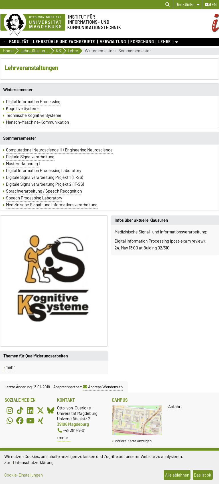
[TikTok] (20, 410)
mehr (10, 367)
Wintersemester (99, 51)
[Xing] (40, 420)
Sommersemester (134, 51)
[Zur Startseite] (33, 24)
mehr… (64, 437)
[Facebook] (20, 420)
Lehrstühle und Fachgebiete (64, 41)
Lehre (164, 41)
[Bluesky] (51, 410)
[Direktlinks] (187, 4)
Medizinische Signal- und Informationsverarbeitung (52, 204)
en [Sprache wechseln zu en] (211, 4)
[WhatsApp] (10, 420)
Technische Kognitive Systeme (33, 115)
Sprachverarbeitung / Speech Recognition (44, 191)
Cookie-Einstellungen (23, 475)
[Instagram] (10, 410)
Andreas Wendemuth (103, 386)
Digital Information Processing (33, 101)
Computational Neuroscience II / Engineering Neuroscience (59, 150)
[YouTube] (30, 420)
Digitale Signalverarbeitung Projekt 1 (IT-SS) (44, 177)
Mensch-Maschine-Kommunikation (37, 122)
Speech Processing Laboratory (34, 198)
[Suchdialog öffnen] (167, 4)
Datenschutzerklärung (33, 462)
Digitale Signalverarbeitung (30, 156)
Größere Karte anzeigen (132, 441)
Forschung (142, 41)
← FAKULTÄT (16, 41)
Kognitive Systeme (23, 108)
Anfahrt (175, 406)
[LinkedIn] (30, 410)
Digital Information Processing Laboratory (43, 170)
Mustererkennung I (23, 163)
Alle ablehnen (177, 475)
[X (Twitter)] (40, 410)
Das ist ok (202, 475)
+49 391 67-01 (72, 430)
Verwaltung (113, 41)
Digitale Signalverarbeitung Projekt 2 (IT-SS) (45, 184)
